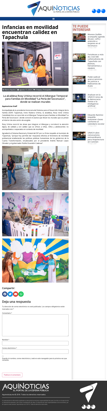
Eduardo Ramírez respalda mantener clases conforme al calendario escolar (96, 119)
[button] (53, 18)
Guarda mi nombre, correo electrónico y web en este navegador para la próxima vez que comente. (34, 359)
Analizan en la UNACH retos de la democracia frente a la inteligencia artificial (95, 100)
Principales (47, 90)
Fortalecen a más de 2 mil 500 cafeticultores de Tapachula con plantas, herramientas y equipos (96, 61)
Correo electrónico (9, 348)
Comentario (7, 313)
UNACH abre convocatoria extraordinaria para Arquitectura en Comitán (96, 137)
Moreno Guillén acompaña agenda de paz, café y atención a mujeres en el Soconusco (96, 40)
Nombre (5, 340)
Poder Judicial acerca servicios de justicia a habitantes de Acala (95, 81)
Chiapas (39, 90)
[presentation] (18, 368)
